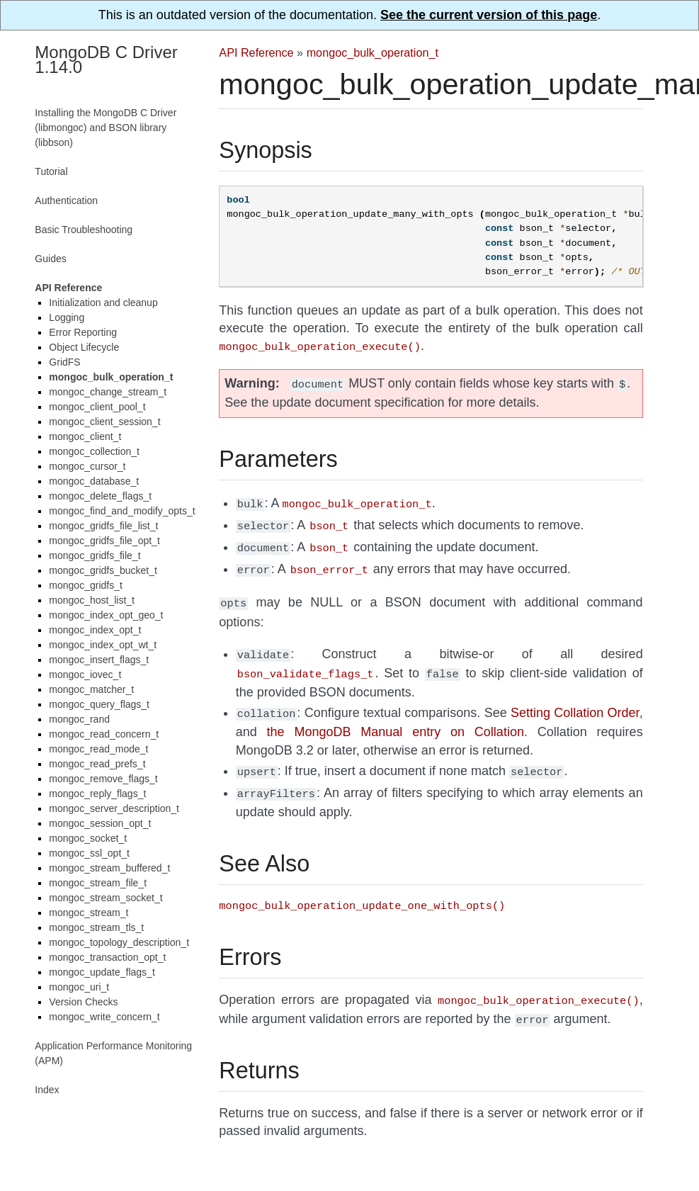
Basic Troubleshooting (83, 229)
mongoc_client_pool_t (97, 406)
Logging (66, 317)
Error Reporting (83, 332)
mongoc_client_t (85, 436)
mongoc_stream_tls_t (96, 927)
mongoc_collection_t (94, 451)
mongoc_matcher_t (91, 689)
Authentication (66, 200)
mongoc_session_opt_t (100, 823)
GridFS (64, 362)
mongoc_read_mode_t (98, 749)
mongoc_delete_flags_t (100, 496)
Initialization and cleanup (103, 302)
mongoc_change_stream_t (107, 391)
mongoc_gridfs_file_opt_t (104, 540)
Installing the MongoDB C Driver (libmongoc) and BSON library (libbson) (105, 127)
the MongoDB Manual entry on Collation (395, 718)
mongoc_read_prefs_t (97, 763)
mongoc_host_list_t (92, 600)
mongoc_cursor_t (87, 466)
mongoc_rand (79, 719)
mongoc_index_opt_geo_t (106, 615)
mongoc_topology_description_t (119, 942)
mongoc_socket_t (88, 838)
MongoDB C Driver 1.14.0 (106, 60)
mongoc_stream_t (88, 912)
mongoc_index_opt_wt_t (103, 644)
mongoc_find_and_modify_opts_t (122, 511)
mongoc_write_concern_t (104, 1016)
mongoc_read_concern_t (104, 734)
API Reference (256, 52)
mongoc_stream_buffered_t (109, 868)
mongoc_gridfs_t (86, 585)
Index (47, 1089)
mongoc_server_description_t (114, 808)
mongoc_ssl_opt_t (89, 853)
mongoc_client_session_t (104, 421)
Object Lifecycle (84, 347)
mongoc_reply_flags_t (97, 793)
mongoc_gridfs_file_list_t (103, 525)
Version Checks (83, 1001)
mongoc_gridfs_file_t (94, 555)
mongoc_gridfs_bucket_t (103, 570)
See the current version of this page (488, 15)
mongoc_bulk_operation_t (372, 52)
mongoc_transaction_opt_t (107, 957)
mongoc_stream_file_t (98, 882)
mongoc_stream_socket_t (105, 897)
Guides (50, 258)
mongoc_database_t (94, 481)
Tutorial (51, 171)
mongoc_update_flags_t (101, 972)
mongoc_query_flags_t (99, 704)
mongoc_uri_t (79, 987)
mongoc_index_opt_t (95, 630)
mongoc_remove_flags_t (103, 778)
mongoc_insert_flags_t (99, 659)
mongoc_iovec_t (85, 674)
